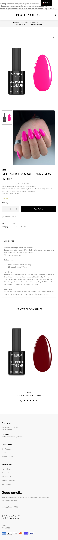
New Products (6, 449)
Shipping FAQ (6, 477)
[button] (53, 38)
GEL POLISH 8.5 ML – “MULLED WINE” (29, 395)
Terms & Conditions (8, 481)
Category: (5, 227)
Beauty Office (29, 15)
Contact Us (6, 473)
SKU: (3, 224)
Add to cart (39, 209)
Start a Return (6, 469)
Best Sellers (6, 453)
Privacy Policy (6, 484)
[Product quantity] (10, 209)
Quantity (5, 203)
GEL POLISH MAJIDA (19, 227)
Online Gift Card (7, 457)
